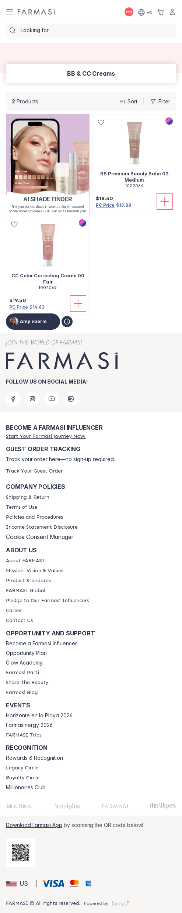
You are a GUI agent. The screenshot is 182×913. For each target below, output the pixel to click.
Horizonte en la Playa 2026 (39, 715)
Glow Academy (24, 663)
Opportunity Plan (26, 653)
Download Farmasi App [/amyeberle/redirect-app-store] (34, 825)
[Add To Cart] (165, 201)
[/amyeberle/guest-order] (34, 471)
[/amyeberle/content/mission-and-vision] (34, 571)
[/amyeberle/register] (45, 436)
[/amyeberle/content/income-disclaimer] (42, 527)
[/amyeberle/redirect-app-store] (20, 852)
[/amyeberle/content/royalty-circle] (23, 778)
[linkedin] (70, 398)
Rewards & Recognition (34, 758)
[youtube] (51, 398)
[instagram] (32, 398)
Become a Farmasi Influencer (41, 643)
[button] (20, 883)
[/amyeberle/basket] (160, 12)
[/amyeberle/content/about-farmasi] (25, 561)
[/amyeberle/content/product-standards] (28, 581)
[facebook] (13, 398)
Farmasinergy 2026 (29, 725)
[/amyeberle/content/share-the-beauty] (27, 683)
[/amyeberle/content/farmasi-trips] (24, 735)
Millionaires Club (26, 787)
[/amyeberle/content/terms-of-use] (21, 507)
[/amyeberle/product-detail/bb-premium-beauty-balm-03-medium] (134, 155)
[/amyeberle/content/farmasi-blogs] (22, 693)
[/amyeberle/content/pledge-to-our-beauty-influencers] (47, 601)
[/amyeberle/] (36, 12)
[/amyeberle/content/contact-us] (19, 621)
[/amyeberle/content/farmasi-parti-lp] (22, 673)
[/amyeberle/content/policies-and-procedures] (34, 517)
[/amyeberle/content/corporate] (25, 591)
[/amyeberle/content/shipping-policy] (27, 497)
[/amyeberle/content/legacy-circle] (22, 768)
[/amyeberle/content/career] (14, 611)
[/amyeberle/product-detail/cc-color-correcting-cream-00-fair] (47, 257)
